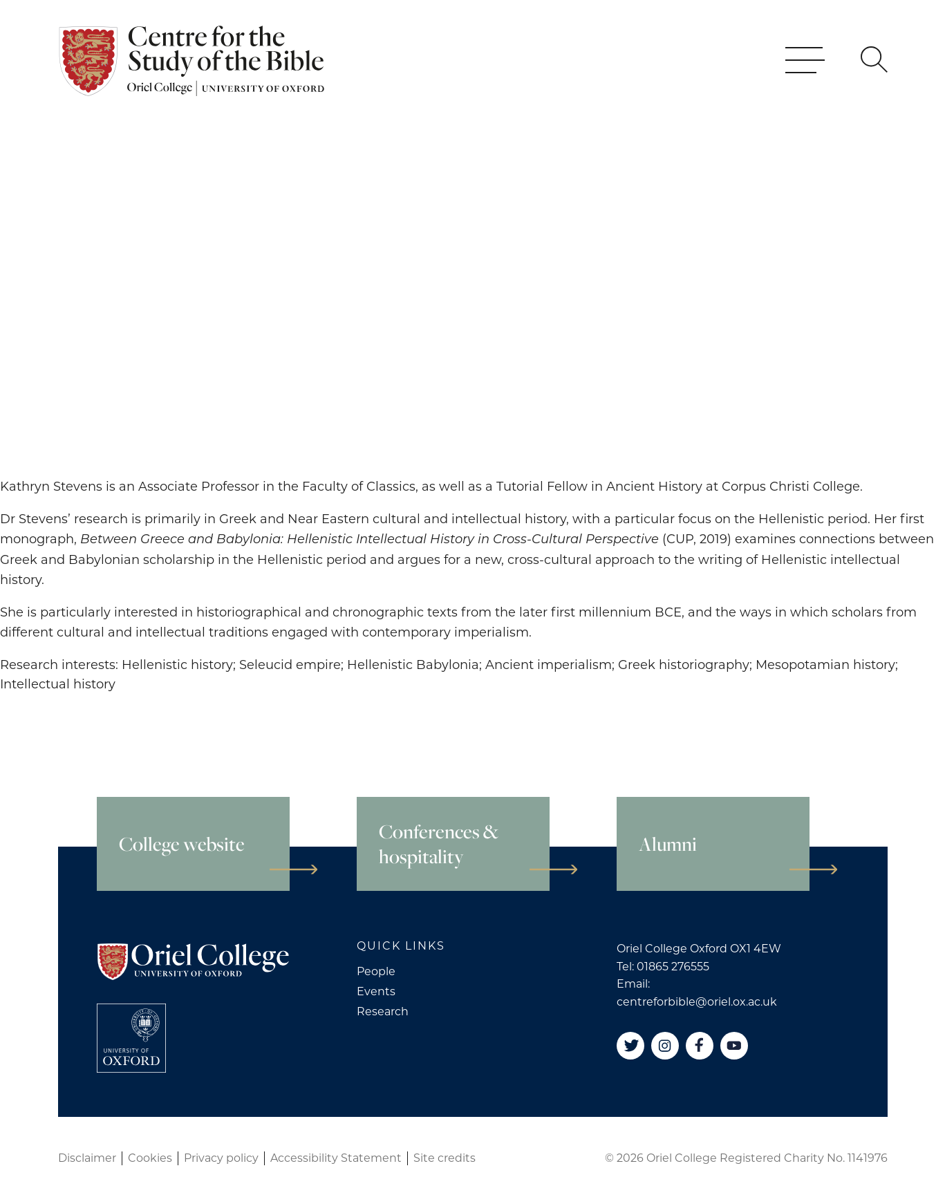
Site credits (444, 1158)
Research (383, 1011)
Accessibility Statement (336, 1158)
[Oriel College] (194, 79)
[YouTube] (734, 1046)
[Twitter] (630, 1046)
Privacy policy (221, 1158)
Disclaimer (87, 1158)
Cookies (150, 1158)
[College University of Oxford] (131, 1038)
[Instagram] (665, 1046)
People (376, 971)
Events (376, 991)
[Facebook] (699, 1046)
